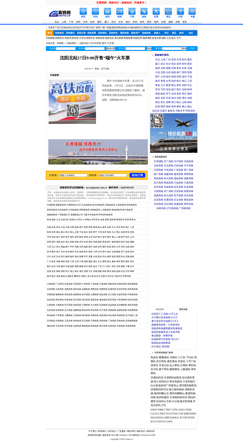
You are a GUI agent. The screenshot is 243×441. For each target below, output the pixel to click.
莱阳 (104, 261)
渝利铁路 (77, 320)
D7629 (191, 417)
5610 (153, 417)
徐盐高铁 (103, 294)
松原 (86, 242)
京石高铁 (168, 204)
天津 (85, 22)
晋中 (104, 251)
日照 (58, 266)
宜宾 (53, 271)
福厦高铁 (168, 174)
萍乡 (104, 256)
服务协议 (141, 431)
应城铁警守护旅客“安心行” (165, 339)
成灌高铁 (158, 195)
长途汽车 (65, 219)
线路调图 (147, 38)
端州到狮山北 (161, 393)
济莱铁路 (51, 294)
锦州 (114, 271)
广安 (100, 266)
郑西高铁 (188, 174)
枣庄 (67, 237)
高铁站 (72, 219)
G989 (166, 417)
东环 (159, 27)
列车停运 (96, 219)
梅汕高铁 (86, 310)
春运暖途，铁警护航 (162, 335)
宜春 (58, 276)
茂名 (132, 261)
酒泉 (63, 261)
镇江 (58, 237)
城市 (107, 16)
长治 (77, 251)
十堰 (127, 266)
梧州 (114, 247)
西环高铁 (188, 204)
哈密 (67, 261)
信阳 (58, 242)
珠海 (49, 232)
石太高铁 (178, 199)
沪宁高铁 (188, 165)
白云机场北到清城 (182, 401)
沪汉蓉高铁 (172, 208)
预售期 (119, 219)
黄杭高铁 (188, 199)
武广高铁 (168, 191)
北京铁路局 (86, 205)
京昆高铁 (77, 284)
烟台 (109, 261)
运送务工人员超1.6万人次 (164, 314)
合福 (164, 27)
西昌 (90, 266)
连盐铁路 (112, 305)
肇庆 (104, 247)
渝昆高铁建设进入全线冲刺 (165, 332)
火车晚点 (87, 219)
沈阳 (90, 232)
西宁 (95, 232)
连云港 (90, 276)
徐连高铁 (51, 299)
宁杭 (91, 27)
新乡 (100, 256)
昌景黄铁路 (132, 289)
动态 (191, 33)
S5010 (154, 409)
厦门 (106, 22)
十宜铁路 (94, 284)
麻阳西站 (175, 369)
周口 (63, 256)
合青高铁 (60, 289)
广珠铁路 (112, 320)
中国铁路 (50, 38)
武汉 (113, 22)
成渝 (132, 27)
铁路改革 (137, 38)
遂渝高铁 (103, 299)
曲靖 (132, 256)
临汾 (109, 251)
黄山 (114, 237)
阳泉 (90, 251)
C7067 (167, 409)
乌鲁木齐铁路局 (90, 214)
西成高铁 (121, 315)
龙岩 (163, 98)
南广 (105, 27)
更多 (185, 22)
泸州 (127, 271)
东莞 (53, 232)
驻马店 (111, 276)
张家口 (84, 276)
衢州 (53, 251)
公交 (168, 38)
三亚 (132, 227)
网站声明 (131, 431)
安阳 (49, 242)
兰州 (100, 232)
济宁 (168, 93)
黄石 (49, 266)
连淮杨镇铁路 (131, 320)
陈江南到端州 (176, 389)
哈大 (127, 27)
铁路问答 (150, 431)
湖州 (118, 261)
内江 (67, 271)
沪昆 (86, 27)
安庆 (86, 266)
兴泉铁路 (103, 284)
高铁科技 (113, 33)
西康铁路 (103, 289)
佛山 (58, 232)
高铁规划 (59, 33)
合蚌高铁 (161, 208)
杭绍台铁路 (132, 299)
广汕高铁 (60, 284)
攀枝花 (77, 276)
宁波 (81, 232)
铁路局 (68, 38)
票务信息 (183, 309)
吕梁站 (184, 365)
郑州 (142, 22)
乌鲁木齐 (118, 276)
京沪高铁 (178, 161)
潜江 (58, 247)
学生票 (126, 219)
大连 (63, 227)
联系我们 (102, 431)
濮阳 (77, 266)
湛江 (58, 251)
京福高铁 (188, 161)
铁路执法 (59, 38)
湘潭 (109, 256)
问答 (180, 16)
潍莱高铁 (94, 289)
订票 (132, 16)
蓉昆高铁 (68, 294)
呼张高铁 (94, 310)
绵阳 (86, 261)
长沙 (121, 22)
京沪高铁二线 (131, 315)
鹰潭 (132, 271)
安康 (90, 256)
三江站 (181, 357)
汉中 (49, 256)
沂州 (100, 251)
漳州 (123, 247)
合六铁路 (68, 310)
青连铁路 (51, 315)
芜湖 (49, 271)
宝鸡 (81, 247)
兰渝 (150, 27)
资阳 (63, 271)
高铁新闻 (71, 43)
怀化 (123, 256)
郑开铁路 (68, 326)
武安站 (181, 361)
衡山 (100, 227)
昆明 (86, 227)
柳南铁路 (86, 326)
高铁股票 (91, 33)
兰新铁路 (51, 305)
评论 (166, 33)
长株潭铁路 (132, 310)
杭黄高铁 (77, 305)
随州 (67, 256)
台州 (77, 261)
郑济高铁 (86, 299)
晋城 (81, 251)
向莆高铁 (168, 199)
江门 (104, 266)
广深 (96, 27)
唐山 (63, 232)
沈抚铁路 (77, 326)
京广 (55, 27)
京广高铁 (168, 161)
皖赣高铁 (77, 294)
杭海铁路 (60, 310)
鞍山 (72, 232)
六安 (49, 247)
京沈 (73, 27)
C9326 (188, 409)
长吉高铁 (188, 195)
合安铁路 (51, 289)
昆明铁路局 (84, 210)
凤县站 (154, 357)
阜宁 (123, 251)
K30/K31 (175, 417)
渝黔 (137, 27)
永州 (63, 251)
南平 (123, 237)
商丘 (118, 232)
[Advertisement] (173, 258)
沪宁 (82, 27)
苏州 (135, 22)
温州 (77, 237)
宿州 (123, 227)
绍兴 (127, 237)
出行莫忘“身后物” (160, 346)
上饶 (118, 237)
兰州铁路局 (74, 210)
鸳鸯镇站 (164, 357)
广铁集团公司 (64, 214)
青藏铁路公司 (77, 214)
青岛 (58, 227)
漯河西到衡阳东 (188, 385)
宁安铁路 (60, 315)
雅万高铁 (103, 326)
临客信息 (109, 38)
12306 (192, 48)
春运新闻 (118, 38)
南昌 (77, 227)
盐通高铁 (112, 289)
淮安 (114, 266)
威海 (114, 261)
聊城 (81, 266)
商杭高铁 (60, 299)
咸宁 (109, 242)
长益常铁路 (122, 294)
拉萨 (95, 237)
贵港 (109, 247)
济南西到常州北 (159, 389)
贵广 (100, 27)
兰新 (155, 27)
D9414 (159, 417)
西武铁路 (86, 315)
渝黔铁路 (68, 289)
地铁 (163, 38)
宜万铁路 (86, 320)
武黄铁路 (94, 315)
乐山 (100, 261)
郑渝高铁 (68, 299)
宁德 (81, 261)
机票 (156, 16)
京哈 (68, 27)
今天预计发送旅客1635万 (164, 317)
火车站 (82, 38)
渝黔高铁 (112, 284)
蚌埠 (127, 232)
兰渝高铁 (178, 182)
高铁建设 (70, 33)
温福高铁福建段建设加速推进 (166, 328)
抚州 (49, 276)
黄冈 (127, 261)
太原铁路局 (121, 205)
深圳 (78, 22)
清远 (127, 242)
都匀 (90, 247)
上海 (64, 22)
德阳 (90, 261)
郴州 (118, 242)
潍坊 (81, 271)
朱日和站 (161, 361)
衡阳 (114, 242)
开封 (72, 247)
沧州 (173, 93)
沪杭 (77, 27)
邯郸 (72, 242)
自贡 (123, 271)
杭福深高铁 (122, 284)
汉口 (53, 247)
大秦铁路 (60, 305)
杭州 (92, 22)
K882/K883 (190, 413)
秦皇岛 (64, 276)
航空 (181, 33)
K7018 (173, 413)
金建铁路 (86, 289)
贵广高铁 (188, 170)
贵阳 (90, 227)
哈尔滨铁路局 (98, 205)
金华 (49, 251)
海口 (127, 227)
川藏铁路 (68, 315)
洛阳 (109, 232)
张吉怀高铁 (122, 289)
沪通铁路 (86, 305)
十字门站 (191, 361)
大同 (95, 251)
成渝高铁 (178, 178)
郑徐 (123, 27)
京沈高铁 (168, 165)
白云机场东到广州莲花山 (164, 385)
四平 (81, 242)
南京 (128, 22)
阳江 (109, 266)
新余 (53, 276)
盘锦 (118, 271)
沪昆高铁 (158, 170)
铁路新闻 (160, 309)
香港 (86, 237)
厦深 (114, 27)
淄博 (86, 271)
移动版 (98, 435)
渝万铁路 (86, 294)
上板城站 (185, 369)
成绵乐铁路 (132, 305)
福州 (156, 22)
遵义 (72, 271)
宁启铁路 (86, 284)
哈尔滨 (97, 276)
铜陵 (132, 242)
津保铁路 (112, 310)
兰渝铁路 (77, 315)
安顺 (127, 256)
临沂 (95, 266)
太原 (67, 227)
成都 (170, 22)
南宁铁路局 (127, 210)
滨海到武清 (157, 377)
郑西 (118, 27)
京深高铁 (158, 199)
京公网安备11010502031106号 (142, 435)
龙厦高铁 (178, 204)
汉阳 (118, 266)
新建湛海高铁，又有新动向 (165, 324)
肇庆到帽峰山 (177, 393)
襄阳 (123, 266)
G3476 (168, 421)
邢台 (67, 242)
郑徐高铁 (158, 178)
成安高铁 (77, 289)
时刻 (95, 16)
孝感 (104, 242)
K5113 (154, 421)
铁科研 (75, 38)
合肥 (163, 22)
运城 (114, 251)
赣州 (63, 266)
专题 (192, 16)
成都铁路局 (52, 214)
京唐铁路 (121, 326)
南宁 (81, 227)
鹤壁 (100, 242)
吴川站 (154, 369)
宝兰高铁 (112, 294)
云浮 (118, 247)
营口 (67, 232)
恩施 (63, 247)
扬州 (72, 256)
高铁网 (60, 43)
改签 (102, 219)
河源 (67, 266)
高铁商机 (102, 33)
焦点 (173, 38)
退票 (107, 219)
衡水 (77, 271)
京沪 (59, 27)
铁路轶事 (128, 38)
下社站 (190, 357)
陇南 (118, 251)
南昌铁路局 (117, 210)
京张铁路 (51, 320)
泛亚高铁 (68, 320)
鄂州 (123, 261)
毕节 (86, 256)
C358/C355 (164, 413)
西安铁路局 (52, 210)
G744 (180, 413)
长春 (53, 227)
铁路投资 (100, 38)
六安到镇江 (189, 381)
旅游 (144, 16)
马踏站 (173, 357)
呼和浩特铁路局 (105, 214)
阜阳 (132, 232)
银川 (100, 237)
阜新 (104, 271)
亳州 (132, 251)
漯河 (53, 242)
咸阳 (86, 247)
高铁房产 (135, 33)
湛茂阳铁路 (130, 326)
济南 (177, 22)
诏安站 (154, 365)
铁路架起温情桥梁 (160, 343)
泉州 (104, 237)
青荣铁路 (103, 320)
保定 (63, 242)
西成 (146, 27)
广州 (71, 22)
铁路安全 (90, 38)
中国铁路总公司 (73, 205)
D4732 (161, 421)
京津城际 (158, 161)
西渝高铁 (94, 299)
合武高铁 (51, 310)
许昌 (95, 256)
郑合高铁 (112, 315)
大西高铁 (158, 191)
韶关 (123, 242)
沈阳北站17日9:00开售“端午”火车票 (96, 43)
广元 (49, 261)
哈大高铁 (168, 178)
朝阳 (100, 271)
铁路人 (157, 33)
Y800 (160, 409)
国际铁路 (124, 33)
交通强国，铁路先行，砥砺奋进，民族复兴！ (121, 2)
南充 (53, 261)
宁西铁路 (94, 320)
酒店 (168, 16)
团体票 (113, 219)
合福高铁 (168, 187)
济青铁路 (60, 320)
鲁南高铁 (94, 326)
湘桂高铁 (51, 326)
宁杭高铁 (168, 170)
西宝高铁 (112, 299)
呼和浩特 (127, 276)
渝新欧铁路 (122, 310)
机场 (49, 219)
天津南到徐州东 (178, 397)
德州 (72, 237)
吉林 (123, 232)
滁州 (189, 93)
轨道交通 (156, 38)
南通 (81, 256)
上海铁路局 (106, 210)
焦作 (86, 251)
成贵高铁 (103, 315)
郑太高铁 (77, 299)
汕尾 (127, 247)
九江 (114, 232)
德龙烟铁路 (132, 284)
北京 (57, 22)
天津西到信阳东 (173, 377)
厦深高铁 (178, 174)
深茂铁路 (103, 305)
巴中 (132, 266)
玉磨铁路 (94, 294)
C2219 (154, 413)
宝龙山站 (164, 365)
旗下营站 (164, 369)
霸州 (109, 271)
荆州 (90, 242)
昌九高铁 (168, 195)
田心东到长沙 (161, 381)
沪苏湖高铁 (122, 299)
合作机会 (112, 431)
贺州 (100, 247)
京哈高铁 (158, 165)
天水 (90, 271)
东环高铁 (158, 187)
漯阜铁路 (121, 320)
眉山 (95, 261)
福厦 (109, 27)
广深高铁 (178, 170)
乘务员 (132, 219)
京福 (64, 27)
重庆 (99, 22)
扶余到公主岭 (163, 401)
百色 (58, 256)
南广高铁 (158, 174)
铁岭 (77, 242)
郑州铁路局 (131, 205)
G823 (181, 409)
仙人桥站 (175, 365)
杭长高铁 (178, 187)
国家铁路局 (61, 205)
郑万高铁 (68, 305)
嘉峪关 (70, 276)
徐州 (104, 232)
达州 (53, 266)
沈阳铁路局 (110, 205)
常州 (118, 227)
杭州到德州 (162, 397)
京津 (50, 27)
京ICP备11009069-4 (119, 435)
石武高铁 (158, 204)
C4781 (174, 409)
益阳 (72, 266)
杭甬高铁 (188, 191)
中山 (114, 227)
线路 (119, 16)
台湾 (90, 237)
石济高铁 (60, 326)
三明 (72, 261)
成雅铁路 (77, 310)
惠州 (132, 247)
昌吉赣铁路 (122, 305)
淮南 (95, 242)
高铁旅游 (146, 33)
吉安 (53, 256)
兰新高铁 (188, 182)
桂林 (95, 247)
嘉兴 (86, 232)
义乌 (132, 237)
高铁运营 (81, 33)
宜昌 (53, 237)
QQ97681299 (127, 187)
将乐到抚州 (176, 381)
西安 (149, 22)
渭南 (77, 247)
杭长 (168, 27)
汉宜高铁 (178, 191)
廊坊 (109, 237)
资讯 (83, 16)
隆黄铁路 (60, 294)
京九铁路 (94, 305)
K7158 (183, 417)
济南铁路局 (95, 210)
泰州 (77, 256)
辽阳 (77, 232)
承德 (95, 271)
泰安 (104, 227)
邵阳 (118, 256)
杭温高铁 (68, 284)
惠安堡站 (172, 361)
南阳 (58, 271)
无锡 (49, 227)
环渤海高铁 (132, 294)
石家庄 (104, 276)
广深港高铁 (185, 208)
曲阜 (81, 237)
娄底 (114, 256)
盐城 (127, 251)
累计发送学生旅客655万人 (165, 321)
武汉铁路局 (63, 210)
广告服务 (121, 431)
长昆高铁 (188, 187)
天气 (178, 38)
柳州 (72, 251)
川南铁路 (51, 284)
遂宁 (67, 247)
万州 (49, 237)
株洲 (95, 227)
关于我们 (92, 431)
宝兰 (141, 27)
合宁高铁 (103, 310)
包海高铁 (112, 326)
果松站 (192, 365)
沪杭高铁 (178, 165)
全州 (67, 251)
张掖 (58, 261)
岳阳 (109, 227)
